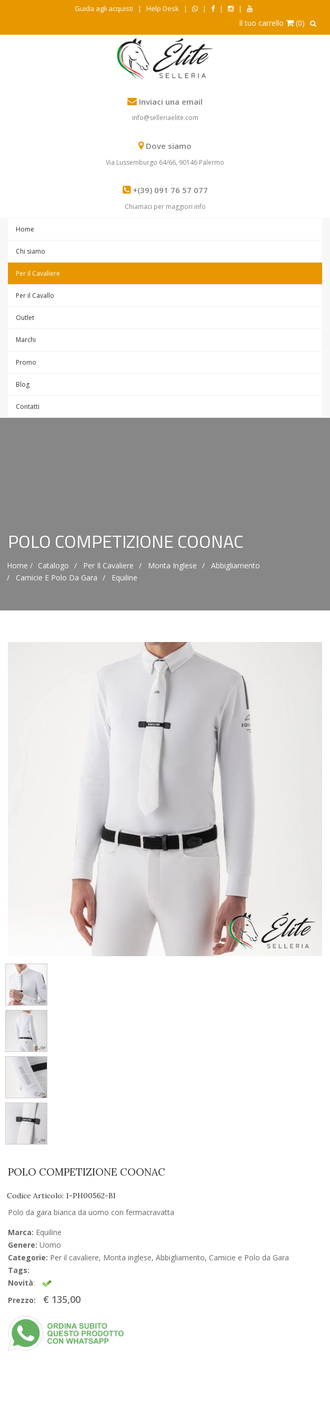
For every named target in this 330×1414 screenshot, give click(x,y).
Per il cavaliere (108, 565)
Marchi (26, 339)
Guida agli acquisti (104, 8)
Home (25, 229)
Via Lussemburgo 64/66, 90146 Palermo (165, 162)
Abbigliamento (235, 565)
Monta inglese (172, 565)
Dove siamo (169, 146)
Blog (22, 384)
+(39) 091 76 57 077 (170, 190)
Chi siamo (30, 251)
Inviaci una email (171, 101)
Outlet (25, 317)
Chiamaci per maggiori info (165, 206)
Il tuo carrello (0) (272, 23)
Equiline (124, 578)
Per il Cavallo (35, 295)
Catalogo (53, 565)
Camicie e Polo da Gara (56, 578)
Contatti (27, 406)
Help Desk (162, 8)
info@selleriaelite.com (165, 117)
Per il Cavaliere (38, 273)
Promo (26, 362)
